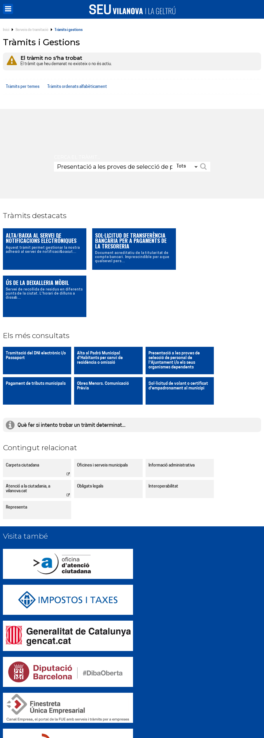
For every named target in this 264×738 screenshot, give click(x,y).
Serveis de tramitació (31, 30)
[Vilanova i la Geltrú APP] (228, 708)
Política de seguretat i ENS (209, 717)
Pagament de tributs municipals (221, 308)
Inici (6, 30)
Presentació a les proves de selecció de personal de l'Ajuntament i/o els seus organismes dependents (162, 313)
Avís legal (175, 717)
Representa (147, 439)
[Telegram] (206, 708)
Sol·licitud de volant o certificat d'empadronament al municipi (97, 341)
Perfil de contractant (92, 675)
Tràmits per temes (22, 87)
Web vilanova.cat (88, 654)
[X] (161, 708)
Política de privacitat (121, 717)
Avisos (77, 696)
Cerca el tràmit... (77, 157)
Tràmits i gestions (183, 664)
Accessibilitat (153, 717)
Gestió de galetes (86, 717)
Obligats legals (19, 439)
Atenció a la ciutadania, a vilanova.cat (224, 420)
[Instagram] (172, 708)
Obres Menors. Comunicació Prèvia (32, 338)
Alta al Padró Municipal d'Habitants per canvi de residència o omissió (94, 311)
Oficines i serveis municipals (96, 418)
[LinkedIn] (194, 708)
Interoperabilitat (86, 439)
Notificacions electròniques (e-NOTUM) (111, 685)
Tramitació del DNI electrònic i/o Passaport (33, 308)
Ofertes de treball (183, 685)
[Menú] (8, 9)
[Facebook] (183, 708)
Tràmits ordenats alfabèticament (77, 87)
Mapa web (80, 723)
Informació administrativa (160, 418)
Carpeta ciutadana (22, 418)
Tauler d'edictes (181, 675)
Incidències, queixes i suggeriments (202, 654)
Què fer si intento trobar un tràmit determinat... (71, 378)
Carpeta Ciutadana (90, 664)
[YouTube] (217, 708)
